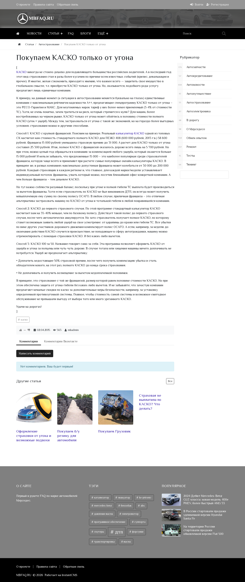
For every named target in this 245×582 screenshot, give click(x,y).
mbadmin (73, 329)
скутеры (99, 531)
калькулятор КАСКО (130, 133)
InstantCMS (69, 575)
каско (24, 319)
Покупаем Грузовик (114, 431)
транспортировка (104, 541)
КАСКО (21, 72)
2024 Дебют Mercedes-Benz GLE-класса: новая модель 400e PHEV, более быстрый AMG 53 (205, 499)
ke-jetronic (145, 497)
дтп (118, 532)
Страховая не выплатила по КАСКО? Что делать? (150, 401)
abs (142, 505)
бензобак (125, 505)
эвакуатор (123, 497)
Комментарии (28, 341)
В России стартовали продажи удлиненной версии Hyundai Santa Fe (204, 515)
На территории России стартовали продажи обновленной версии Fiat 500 (203, 530)
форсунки (137, 531)
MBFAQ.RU (23, 575)
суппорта (139, 522)
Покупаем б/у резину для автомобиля (68, 435)
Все (170, 381)
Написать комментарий (35, 353)
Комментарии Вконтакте (61, 341)
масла (127, 541)
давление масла (103, 513)
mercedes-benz (103, 505)
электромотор (130, 513)
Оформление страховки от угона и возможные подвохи (33, 435)
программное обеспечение (109, 522)
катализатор (101, 497)
